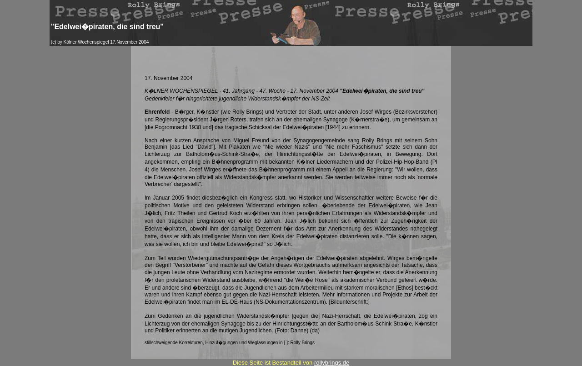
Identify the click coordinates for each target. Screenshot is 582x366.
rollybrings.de (331, 362)
